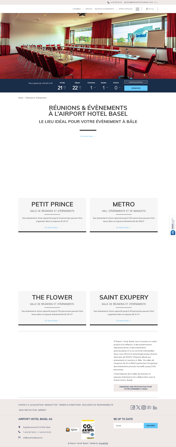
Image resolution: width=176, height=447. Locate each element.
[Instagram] (144, 407)
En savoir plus (88, 136)
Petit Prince (52, 204)
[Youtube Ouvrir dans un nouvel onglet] (149, 407)
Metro (124, 204)
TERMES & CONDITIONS (70, 404)
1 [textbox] (91, 87)
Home (20, 97)
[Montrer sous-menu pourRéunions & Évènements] (99, 9)
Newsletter (51, 404)
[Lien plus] (136, 9)
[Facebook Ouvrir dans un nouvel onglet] (133, 407)
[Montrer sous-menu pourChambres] (66, 9)
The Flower (52, 297)
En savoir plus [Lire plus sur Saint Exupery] (122, 320)
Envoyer (151, 426)
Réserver (136, 88)
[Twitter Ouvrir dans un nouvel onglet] (138, 407)
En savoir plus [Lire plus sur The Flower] (51, 320)
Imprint (42, 410)
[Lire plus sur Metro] (124, 172)
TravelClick (103, 443)
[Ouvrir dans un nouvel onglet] (72, 429)
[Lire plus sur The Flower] (52, 265)
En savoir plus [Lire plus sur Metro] (122, 227)
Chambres (91, 82)
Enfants (116, 82)
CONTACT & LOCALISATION (31, 404)
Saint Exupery (123, 297)
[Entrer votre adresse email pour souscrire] (129, 425)
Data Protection (28, 410)
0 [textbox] (116, 87)
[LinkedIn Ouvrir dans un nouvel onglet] (155, 407)
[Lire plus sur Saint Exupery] (124, 265)
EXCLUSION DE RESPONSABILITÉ (97, 404)
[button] (62, 85)
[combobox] (91, 87)
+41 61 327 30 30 (30, 432)
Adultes (103, 82)
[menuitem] (59, 9)
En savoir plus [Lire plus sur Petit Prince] (51, 227)
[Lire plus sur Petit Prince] (52, 172)
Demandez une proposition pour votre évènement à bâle (136, 388)
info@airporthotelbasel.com (33, 438)
